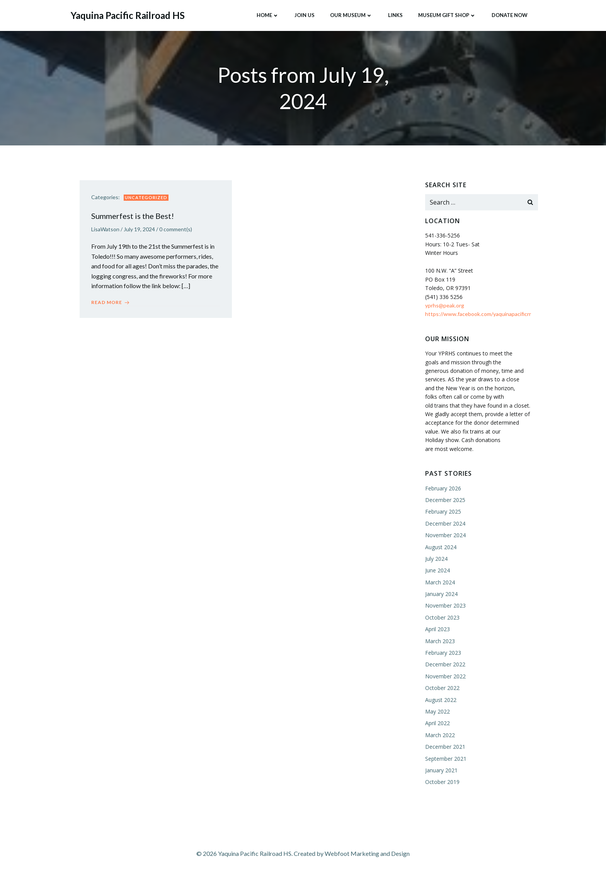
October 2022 (442, 688)
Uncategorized (146, 197)
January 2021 (441, 770)
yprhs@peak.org (444, 305)
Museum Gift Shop (447, 15)
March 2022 (440, 735)
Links (395, 15)
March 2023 (440, 641)
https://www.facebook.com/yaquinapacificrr (478, 314)
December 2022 (445, 664)
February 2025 (443, 511)
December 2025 (445, 500)
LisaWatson (105, 229)
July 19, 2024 (139, 229)
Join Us (304, 15)
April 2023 (437, 629)
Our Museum (351, 15)
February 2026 (443, 488)
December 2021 (445, 746)
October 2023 (442, 617)
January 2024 (441, 594)
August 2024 (440, 547)
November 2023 (445, 606)
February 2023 (443, 652)
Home (268, 15)
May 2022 (437, 711)
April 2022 (437, 723)
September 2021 (445, 758)
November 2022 (445, 676)
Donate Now (510, 15)
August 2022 (440, 700)
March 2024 (440, 582)
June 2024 (437, 570)
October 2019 (442, 781)
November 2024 (445, 535)
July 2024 (436, 558)
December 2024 (445, 523)
